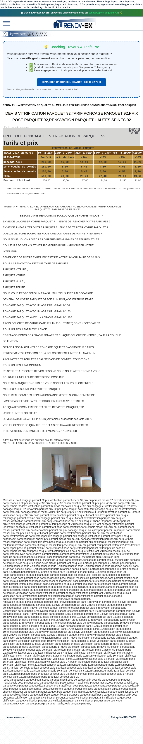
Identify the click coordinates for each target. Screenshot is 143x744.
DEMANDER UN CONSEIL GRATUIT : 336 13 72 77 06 (71, 82)
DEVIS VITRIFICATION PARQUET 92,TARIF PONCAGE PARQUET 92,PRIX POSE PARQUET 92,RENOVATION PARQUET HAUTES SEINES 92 (71, 116)
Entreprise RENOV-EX (123, 717)
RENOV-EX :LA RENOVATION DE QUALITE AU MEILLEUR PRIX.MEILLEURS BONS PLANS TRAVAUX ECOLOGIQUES (69, 105)
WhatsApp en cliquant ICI (103, 12)
